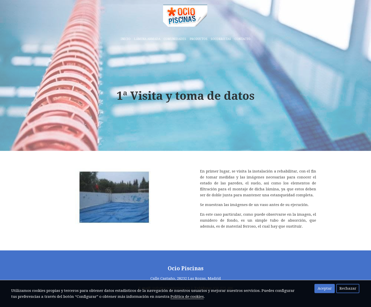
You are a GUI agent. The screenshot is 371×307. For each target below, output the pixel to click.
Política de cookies (187, 296)
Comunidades (175, 39)
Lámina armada (147, 39)
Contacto (242, 39)
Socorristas (221, 39)
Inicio (126, 39)
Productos (198, 39)
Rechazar (347, 288)
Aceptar (325, 288)
